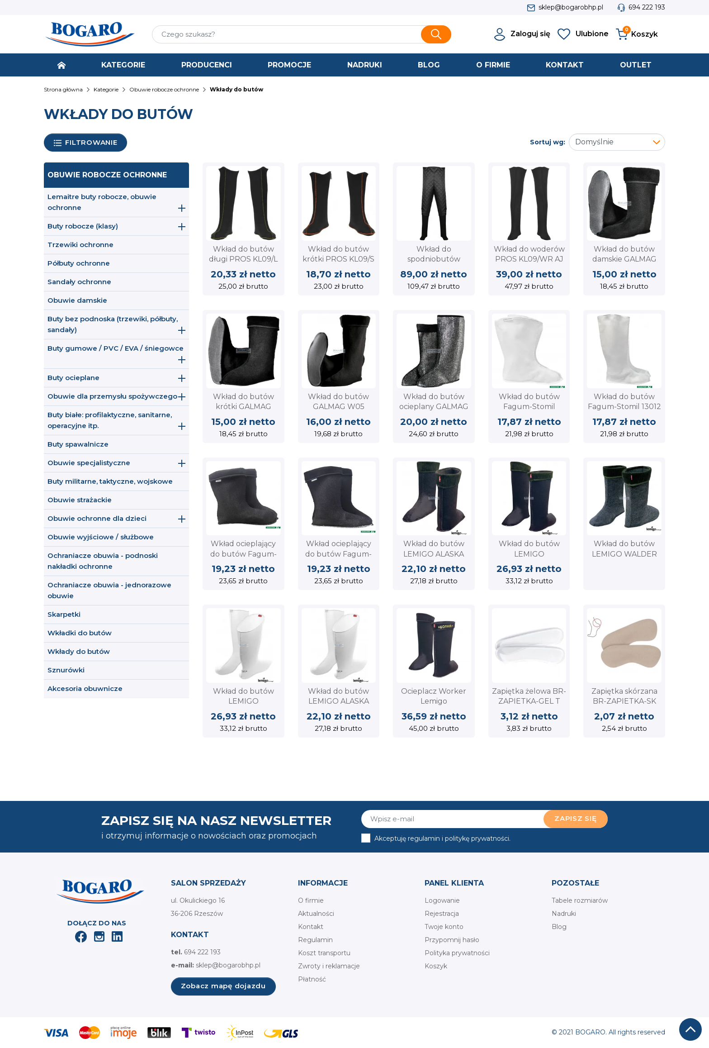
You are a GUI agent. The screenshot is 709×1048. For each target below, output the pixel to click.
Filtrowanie (86, 143)
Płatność (312, 979)
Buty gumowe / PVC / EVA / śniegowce (115, 348)
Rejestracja (442, 914)
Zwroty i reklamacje (329, 966)
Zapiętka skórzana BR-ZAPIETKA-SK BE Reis (624, 701)
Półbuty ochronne (78, 263)
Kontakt (310, 927)
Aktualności (316, 914)
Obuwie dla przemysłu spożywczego (112, 396)
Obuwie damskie (77, 300)
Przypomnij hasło (452, 940)
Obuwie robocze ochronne (107, 175)
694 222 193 (647, 7)
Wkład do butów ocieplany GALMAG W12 (433, 406)
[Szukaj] (301, 34)
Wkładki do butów (79, 633)
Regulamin (315, 940)
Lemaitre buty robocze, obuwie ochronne (101, 202)
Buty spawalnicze (78, 444)
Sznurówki (66, 670)
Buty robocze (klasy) (82, 226)
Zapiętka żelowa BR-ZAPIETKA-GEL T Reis (529, 701)
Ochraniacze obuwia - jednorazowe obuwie (109, 590)
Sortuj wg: (547, 142)
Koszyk (436, 966)
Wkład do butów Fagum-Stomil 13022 (529, 406)
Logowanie (442, 900)
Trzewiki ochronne (80, 244)
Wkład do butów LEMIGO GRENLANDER (529, 553)
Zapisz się (575, 818)
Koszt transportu (324, 953)
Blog (559, 927)
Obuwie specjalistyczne (88, 462)
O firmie (311, 900)
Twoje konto (444, 927)
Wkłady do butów (78, 651)
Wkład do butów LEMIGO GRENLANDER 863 (243, 701)
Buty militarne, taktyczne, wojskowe (110, 481)
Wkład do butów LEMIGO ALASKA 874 (338, 701)
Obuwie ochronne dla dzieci (97, 518)
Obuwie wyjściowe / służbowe (100, 537)
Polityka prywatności (457, 953)
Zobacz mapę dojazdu (223, 985)
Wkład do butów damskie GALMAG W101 (624, 259)
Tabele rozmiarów (580, 900)
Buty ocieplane (73, 377)
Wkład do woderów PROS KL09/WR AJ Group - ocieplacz (529, 259)
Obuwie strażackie (79, 499)
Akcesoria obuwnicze (85, 688)
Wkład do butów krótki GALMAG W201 (243, 406)
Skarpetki (63, 614)
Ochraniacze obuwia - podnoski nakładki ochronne (102, 561)
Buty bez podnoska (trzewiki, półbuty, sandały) (112, 324)
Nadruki (564, 914)
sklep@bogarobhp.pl (571, 7)
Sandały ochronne (79, 281)
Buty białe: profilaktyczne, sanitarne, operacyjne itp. (109, 420)
